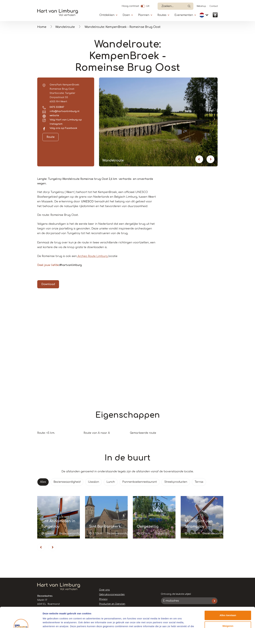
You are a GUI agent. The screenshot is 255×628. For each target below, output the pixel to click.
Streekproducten (175, 481)
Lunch (111, 481)
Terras (199, 481)
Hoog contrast (130, 5)
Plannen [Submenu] (143, 15)
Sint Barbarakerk (105, 526)
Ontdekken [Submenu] (106, 15)
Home (41, 27)
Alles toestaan (228, 597)
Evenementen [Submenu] (183, 15)
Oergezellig (148, 526)
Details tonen (50, 621)
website (54, 115)
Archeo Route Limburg (92, 256)
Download (48, 284)
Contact (213, 6)
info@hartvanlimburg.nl (64, 111)
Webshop (201, 6)
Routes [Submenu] (161, 15)
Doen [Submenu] (126, 15)
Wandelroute (65, 27)
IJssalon (93, 481)
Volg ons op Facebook (63, 128)
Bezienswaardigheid (67, 481)
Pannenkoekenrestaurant (139, 481)
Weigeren (227, 608)
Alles (43, 481)
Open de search (189, 6)
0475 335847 (57, 107)
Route (50, 137)
